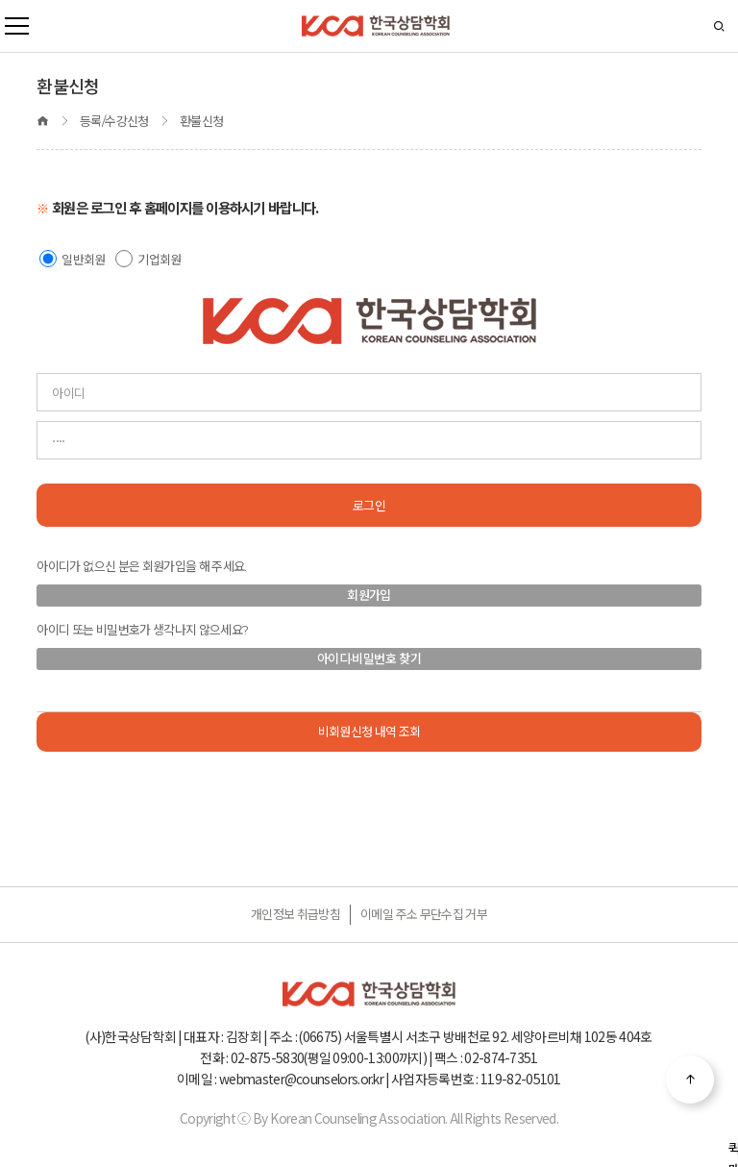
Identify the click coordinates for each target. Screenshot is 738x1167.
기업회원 (159, 259)
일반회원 (83, 259)
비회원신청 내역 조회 (369, 731)
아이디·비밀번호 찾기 (369, 658)
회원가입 (368, 595)
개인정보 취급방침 (295, 914)
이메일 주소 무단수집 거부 (423, 914)
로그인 (369, 505)
